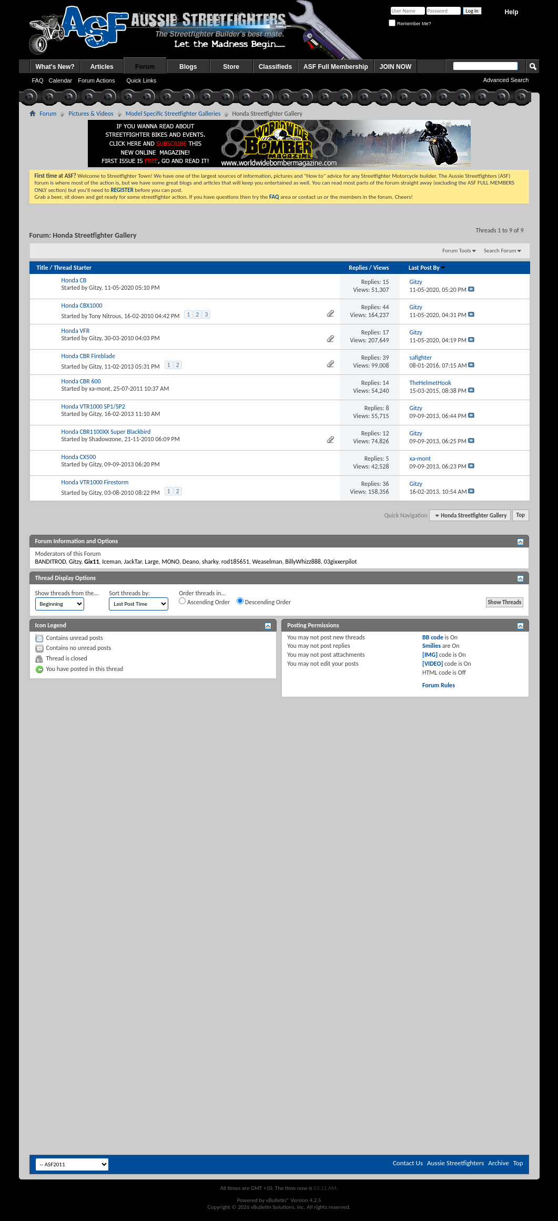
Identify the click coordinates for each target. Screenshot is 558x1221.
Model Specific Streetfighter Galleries (173, 113)
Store (231, 66)
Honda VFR (76, 330)
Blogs (188, 66)
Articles (102, 66)
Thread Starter (73, 267)
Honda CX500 (79, 457)
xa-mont (99, 388)
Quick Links (141, 80)
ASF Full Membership (335, 66)
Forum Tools (456, 250)
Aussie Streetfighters (455, 1163)
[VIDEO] (432, 663)
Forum (145, 66)
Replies (358, 267)
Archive (498, 1163)
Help (511, 12)
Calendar (61, 80)
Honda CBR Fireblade (88, 356)
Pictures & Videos (91, 113)
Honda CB (74, 280)
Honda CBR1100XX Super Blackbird (106, 431)
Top (520, 515)
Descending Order (264, 601)
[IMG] (430, 654)
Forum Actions (96, 80)
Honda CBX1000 (82, 305)
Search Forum (500, 250)
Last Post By (427, 267)
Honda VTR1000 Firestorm (95, 482)
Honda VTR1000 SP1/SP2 (93, 406)
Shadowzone (105, 439)
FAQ (38, 80)
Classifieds (275, 66)
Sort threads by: (129, 593)
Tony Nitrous (105, 316)
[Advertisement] (279, 778)
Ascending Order (204, 601)
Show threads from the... (67, 593)
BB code (432, 637)
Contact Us (408, 1163)
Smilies (431, 645)
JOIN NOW (396, 66)
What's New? (55, 66)
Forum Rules (438, 685)
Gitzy (95, 287)
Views (381, 267)
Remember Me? (410, 23)
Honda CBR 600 (81, 381)
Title (42, 267)
